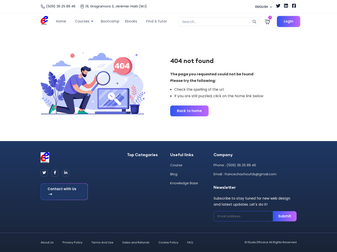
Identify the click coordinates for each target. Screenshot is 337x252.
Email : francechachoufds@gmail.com (245, 174)
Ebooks (131, 21)
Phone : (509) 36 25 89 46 (235, 165)
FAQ (190, 242)
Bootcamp (110, 21)
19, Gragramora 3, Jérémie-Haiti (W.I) (113, 6)
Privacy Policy (72, 242)
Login (288, 21)
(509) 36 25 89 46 (58, 6)
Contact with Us (62, 191)
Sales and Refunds (136, 242)
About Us (47, 242)
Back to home (189, 110)
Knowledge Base (184, 183)
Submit (284, 216)
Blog (173, 174)
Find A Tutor (156, 21)
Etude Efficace (258, 242)
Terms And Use (102, 242)
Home (61, 21)
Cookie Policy (168, 242)
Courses (82, 21)
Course (176, 165)
